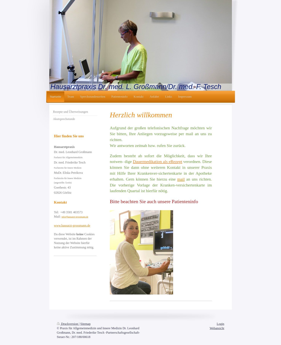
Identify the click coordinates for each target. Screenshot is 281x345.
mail (181, 179)
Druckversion (68, 324)
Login (220, 324)
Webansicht (217, 328)
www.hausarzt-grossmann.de (72, 225)
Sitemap (85, 324)
